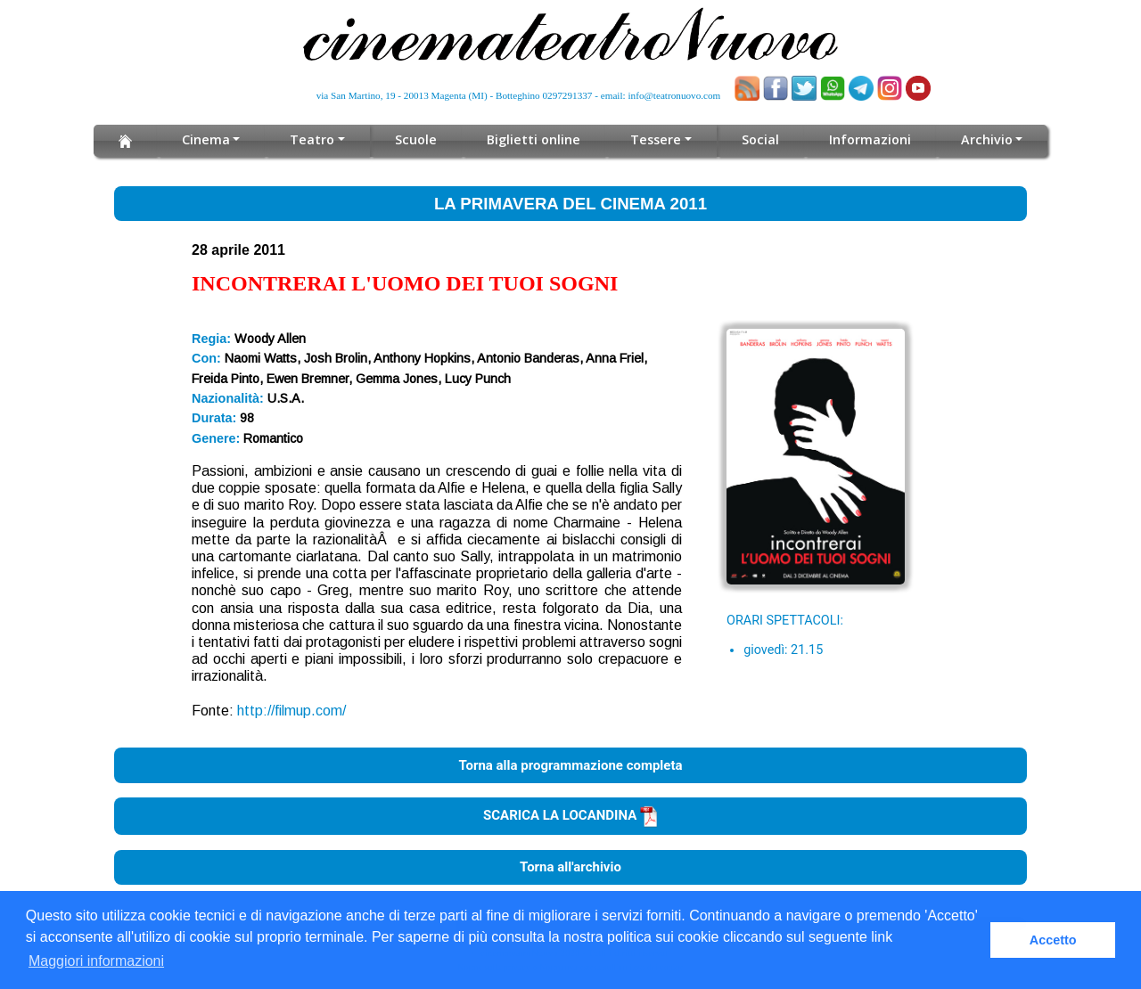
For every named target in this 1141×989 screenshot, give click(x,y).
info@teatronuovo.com (674, 95)
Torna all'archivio (570, 867)
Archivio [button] (981, 139)
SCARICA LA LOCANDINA (570, 815)
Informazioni (866, 139)
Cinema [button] (210, 139)
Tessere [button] (655, 139)
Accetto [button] (1053, 940)
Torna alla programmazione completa (570, 765)
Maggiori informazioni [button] (96, 961)
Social (757, 139)
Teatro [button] (317, 139)
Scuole (419, 139)
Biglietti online (535, 139)
